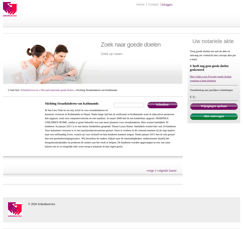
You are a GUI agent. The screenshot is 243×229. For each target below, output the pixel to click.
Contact (153, 4)
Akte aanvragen (214, 116)
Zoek (146, 60)
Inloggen (167, 4)
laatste (173, 170)
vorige (150, 170)
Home (140, 4)
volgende (162, 170)
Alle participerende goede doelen (57, 90)
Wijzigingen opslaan (214, 106)
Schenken (162, 104)
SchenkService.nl (29, 90)
